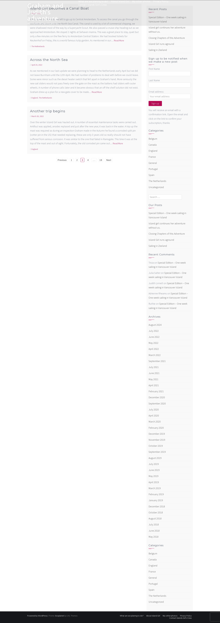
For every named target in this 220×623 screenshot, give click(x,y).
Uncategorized (156, 187)
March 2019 (155, 488)
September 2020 (157, 403)
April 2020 (154, 415)
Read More (119, 40)
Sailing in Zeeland (158, 50)
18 (100, 160)
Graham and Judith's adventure (45, 12)
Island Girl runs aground (161, 44)
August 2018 (155, 518)
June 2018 (154, 530)
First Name (154, 68)
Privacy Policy (160, 1)
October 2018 (156, 512)
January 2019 (156, 500)
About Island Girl (120, 1)
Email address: (156, 91)
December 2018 (157, 506)
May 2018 (153, 536)
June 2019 (154, 470)
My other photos (141, 1)
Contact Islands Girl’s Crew (92, 5)
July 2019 (154, 464)
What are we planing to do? (93, 1)
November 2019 (157, 439)
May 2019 (153, 476)
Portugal (153, 169)
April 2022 (154, 348)
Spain (151, 175)
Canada (153, 144)
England (34, 97)
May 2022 (153, 342)
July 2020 (154, 409)
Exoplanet (59, 616)
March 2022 (155, 355)
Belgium (153, 138)
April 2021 (154, 385)
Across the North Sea (49, 60)
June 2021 (154, 373)
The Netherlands (37, 46)
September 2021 (157, 361)
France (152, 156)
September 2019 (157, 451)
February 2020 (156, 427)
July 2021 (154, 367)
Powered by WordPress (37, 616)
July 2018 (154, 524)
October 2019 (156, 445)
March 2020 (155, 421)
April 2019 (154, 482)
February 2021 (156, 391)
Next (108, 160)
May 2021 (153, 379)
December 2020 (157, 397)
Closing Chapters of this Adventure (167, 37)
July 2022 (154, 330)
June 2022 (154, 336)
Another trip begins (47, 111)
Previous (62, 160)
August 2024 (155, 324)
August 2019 (155, 458)
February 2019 (156, 494)
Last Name (154, 80)
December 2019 (157, 433)
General (153, 163)
